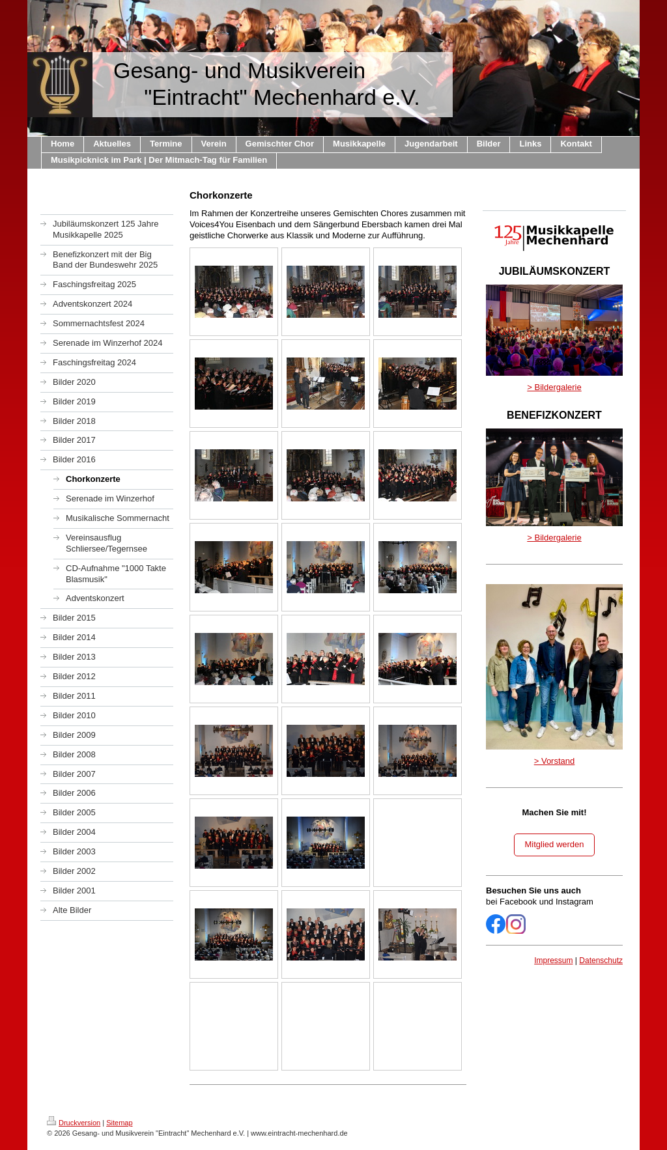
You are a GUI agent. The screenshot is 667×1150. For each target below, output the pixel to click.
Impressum (553, 960)
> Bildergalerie (554, 387)
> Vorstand (554, 761)
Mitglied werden (554, 844)
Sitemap (119, 1123)
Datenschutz (601, 960)
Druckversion (73, 1123)
